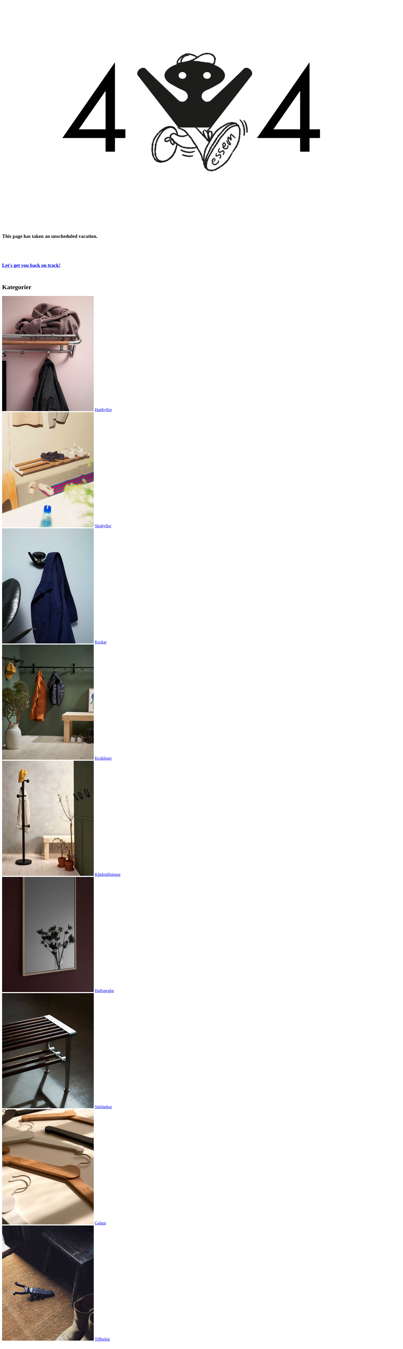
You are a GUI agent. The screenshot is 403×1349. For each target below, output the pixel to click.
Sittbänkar (103, 1107)
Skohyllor (103, 526)
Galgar (100, 1223)
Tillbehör (102, 1339)
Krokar (101, 642)
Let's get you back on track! (31, 265)
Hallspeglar (104, 990)
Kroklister (103, 758)
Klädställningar (108, 874)
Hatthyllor (103, 409)
